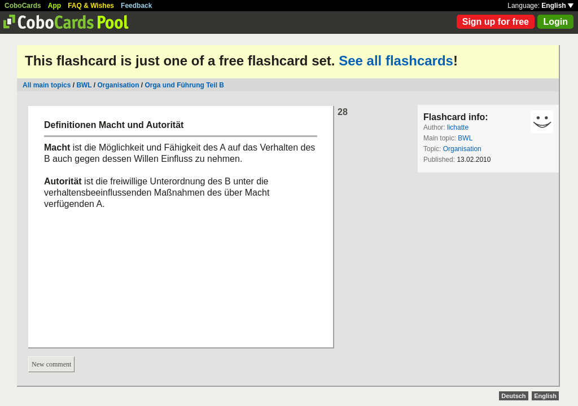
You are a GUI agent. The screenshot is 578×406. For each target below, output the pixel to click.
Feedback (136, 6)
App (54, 6)
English (557, 6)
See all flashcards (396, 60)
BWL (83, 85)
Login (555, 22)
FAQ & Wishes (91, 6)
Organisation (118, 85)
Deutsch (513, 395)
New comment (51, 364)
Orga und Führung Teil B (184, 85)
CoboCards (23, 6)
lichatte (457, 127)
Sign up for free (495, 22)
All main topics (47, 85)
